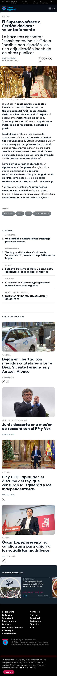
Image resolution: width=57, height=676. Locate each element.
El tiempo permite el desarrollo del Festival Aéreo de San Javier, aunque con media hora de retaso (34, 584)
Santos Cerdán (42, 213)
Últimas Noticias (25, 2)
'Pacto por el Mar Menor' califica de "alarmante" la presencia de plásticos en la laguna (30, 255)
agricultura (10, 235)
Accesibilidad (9, 633)
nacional (6, 17)
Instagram (35, 621)
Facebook (35, 618)
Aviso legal (7, 630)
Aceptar (9, 672)
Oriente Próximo (14, 2)
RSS (32, 627)
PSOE (20, 213)
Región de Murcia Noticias (16, 292)
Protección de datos (12, 627)
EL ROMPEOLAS (29, 579)
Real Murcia (35, 2)
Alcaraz (51, 1)
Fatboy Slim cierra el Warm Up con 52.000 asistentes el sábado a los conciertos (29, 270)
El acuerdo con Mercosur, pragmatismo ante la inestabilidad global (27, 284)
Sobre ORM (8, 611)
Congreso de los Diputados (14, 420)
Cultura (8, 265)
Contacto (35, 611)
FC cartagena (44, 2)
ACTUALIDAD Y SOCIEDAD (33, 592)
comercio (9, 279)
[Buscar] (53, 8)
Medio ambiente (12, 248)
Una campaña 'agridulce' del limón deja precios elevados (27, 240)
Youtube (34, 624)
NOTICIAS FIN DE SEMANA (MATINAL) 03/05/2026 (26, 297)
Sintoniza (7, 615)
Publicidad (7, 618)
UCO (28, 213)
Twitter (34, 615)
